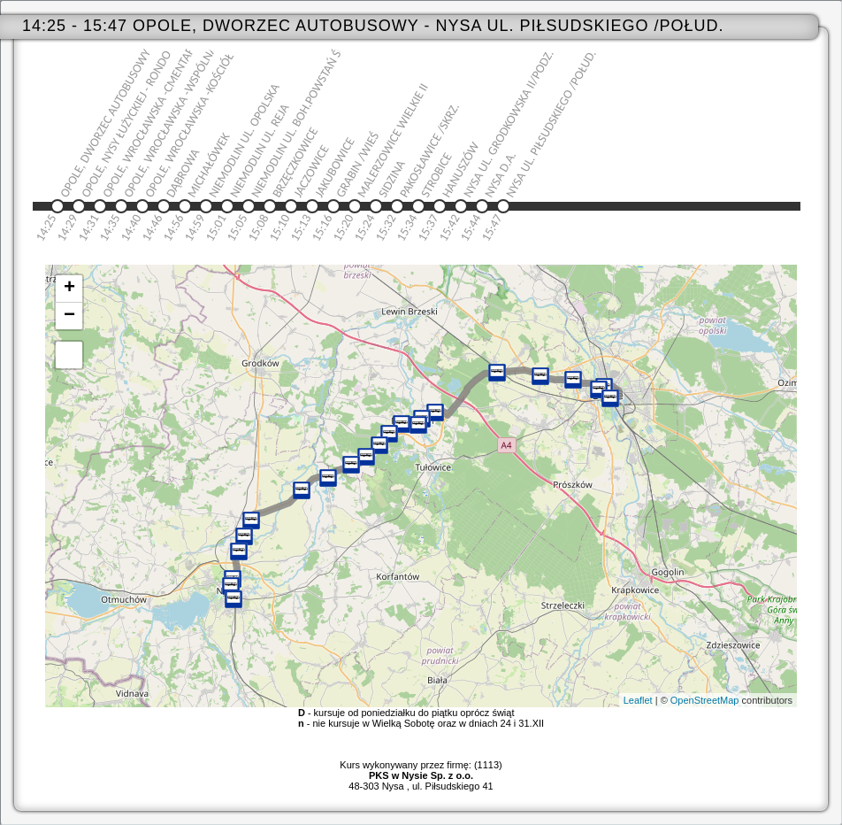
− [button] (69, 316)
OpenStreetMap (704, 700)
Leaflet (638, 700)
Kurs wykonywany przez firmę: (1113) (420, 770)
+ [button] (69, 288)
